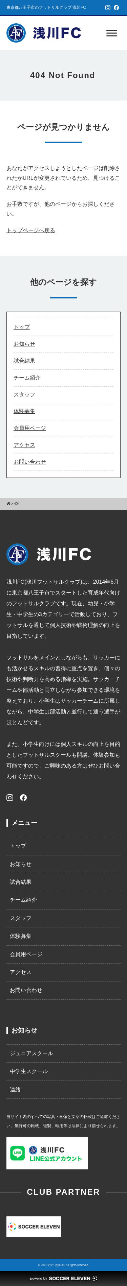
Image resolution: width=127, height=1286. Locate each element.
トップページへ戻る (30, 230)
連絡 (15, 1089)
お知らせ (24, 344)
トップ (22, 327)
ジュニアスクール (31, 1053)
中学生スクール (29, 1071)
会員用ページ (30, 428)
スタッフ (24, 394)
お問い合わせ (30, 462)
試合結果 (24, 361)
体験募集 (24, 411)
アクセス (24, 445)
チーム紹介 (27, 378)
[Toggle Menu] (111, 33)
